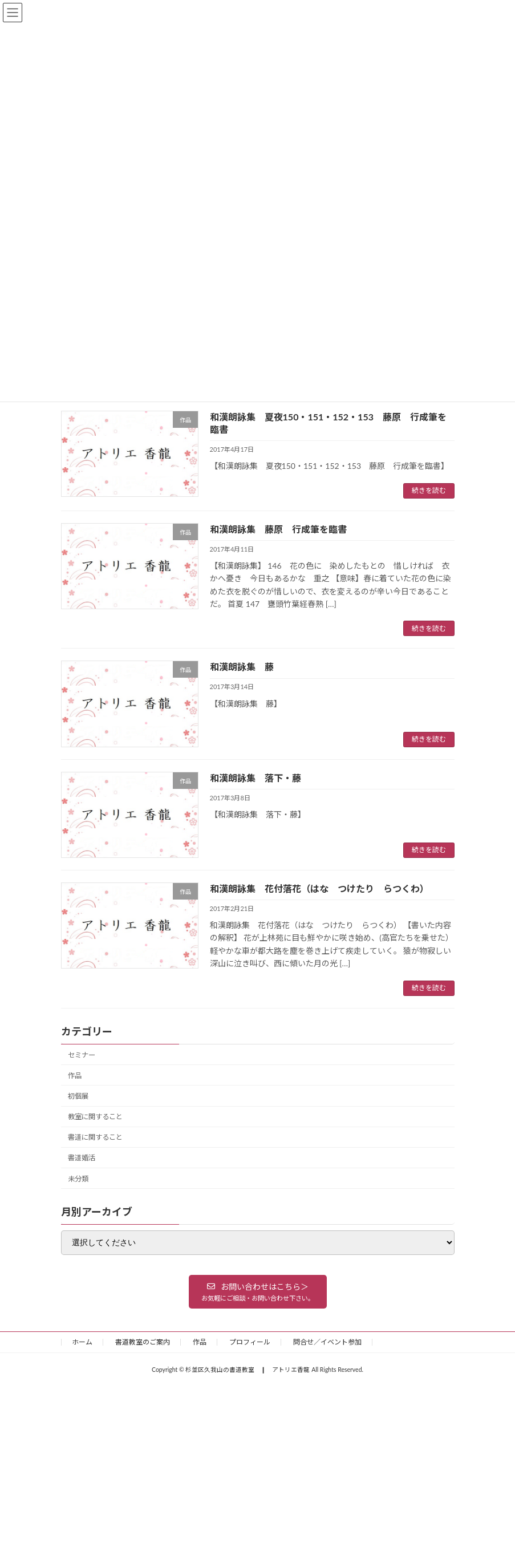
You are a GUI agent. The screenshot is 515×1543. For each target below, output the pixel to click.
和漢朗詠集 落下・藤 (255, 777)
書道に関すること (95, 1137)
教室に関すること (95, 1116)
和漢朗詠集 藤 (242, 666)
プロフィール (249, 1342)
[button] (258, 1291)
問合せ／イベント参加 (327, 1342)
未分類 (78, 1178)
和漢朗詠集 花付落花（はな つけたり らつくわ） (319, 888)
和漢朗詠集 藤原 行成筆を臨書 (278, 529)
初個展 (78, 1096)
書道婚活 (81, 1157)
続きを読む (429, 490)
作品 (75, 1075)
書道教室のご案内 (142, 1342)
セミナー (81, 1054)
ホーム (82, 1342)
